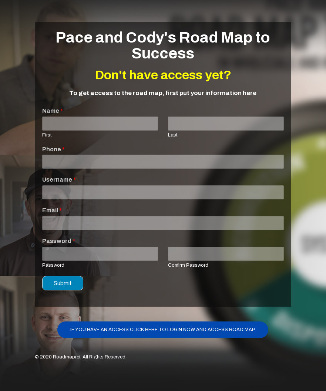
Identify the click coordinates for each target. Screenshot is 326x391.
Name (52, 111)
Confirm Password (188, 265)
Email (52, 210)
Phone (53, 149)
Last (173, 135)
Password (58, 241)
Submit (63, 283)
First (47, 135)
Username (59, 179)
